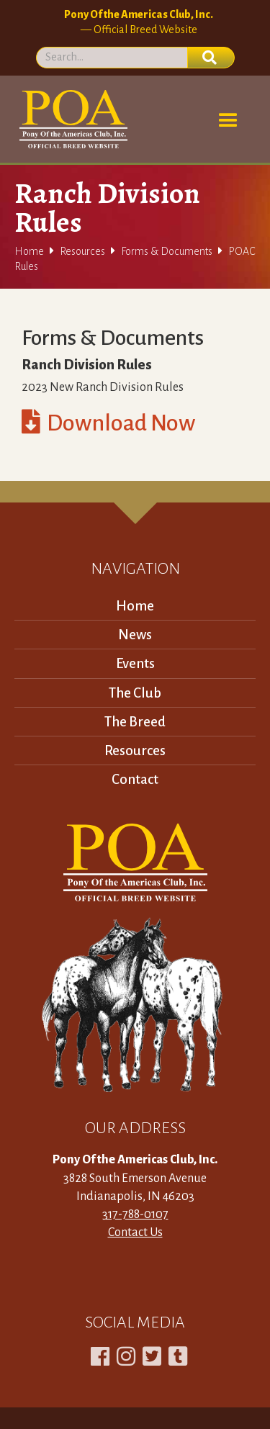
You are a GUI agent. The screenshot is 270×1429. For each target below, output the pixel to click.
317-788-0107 (135, 1214)
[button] (228, 121)
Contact (135, 779)
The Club (135, 692)
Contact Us (135, 1232)
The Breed (135, 721)
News (135, 634)
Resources (82, 251)
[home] (70, 119)
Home (29, 251)
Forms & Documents (166, 251)
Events (135, 663)
